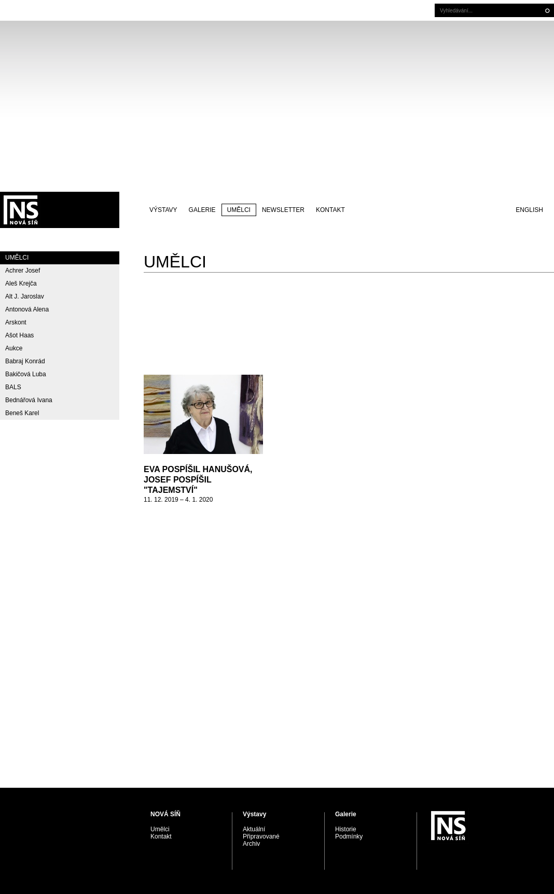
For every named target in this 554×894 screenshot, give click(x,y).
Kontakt (330, 210)
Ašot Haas (19, 335)
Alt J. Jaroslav (24, 296)
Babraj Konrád (25, 361)
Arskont (15, 322)
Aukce (13, 348)
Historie (345, 829)
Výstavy (163, 210)
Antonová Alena (27, 309)
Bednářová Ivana (28, 400)
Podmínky (349, 836)
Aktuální (254, 829)
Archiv (251, 843)
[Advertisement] (277, 106)
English (529, 210)
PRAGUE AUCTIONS (59, 210)
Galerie (202, 210)
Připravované (261, 836)
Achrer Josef (22, 270)
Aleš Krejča (21, 283)
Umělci (239, 210)
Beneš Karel (22, 413)
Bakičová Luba (25, 374)
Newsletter (283, 210)
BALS (13, 387)
